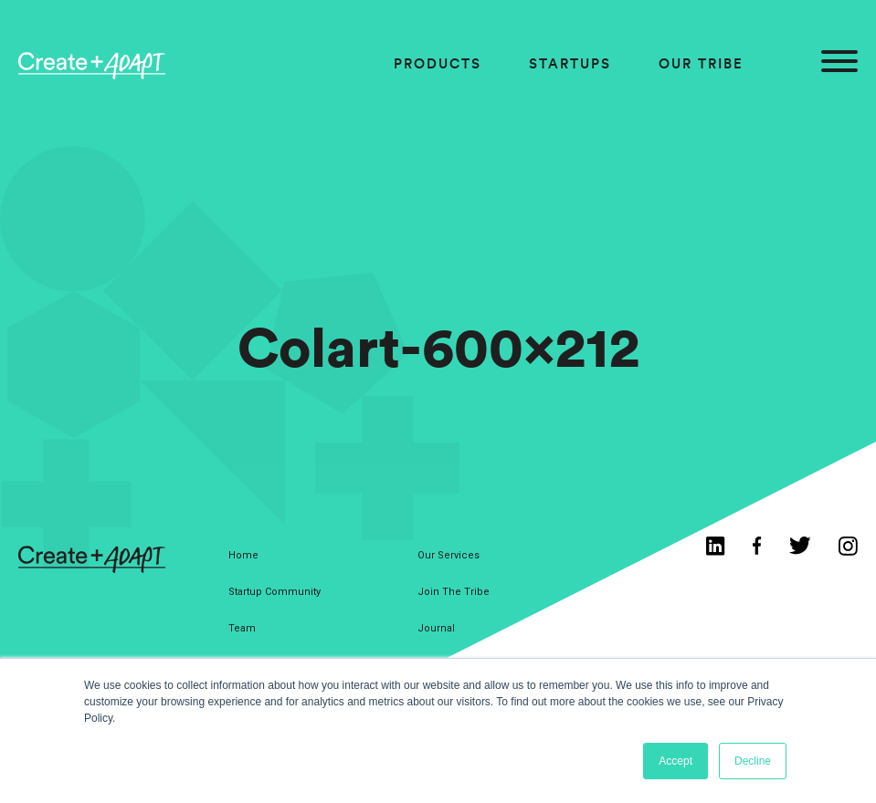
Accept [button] (675, 761)
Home (243, 555)
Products (437, 63)
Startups (570, 63)
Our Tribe (701, 63)
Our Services (448, 555)
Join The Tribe (453, 592)
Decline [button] (752, 761)
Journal (436, 628)
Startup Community (274, 592)
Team (242, 628)
